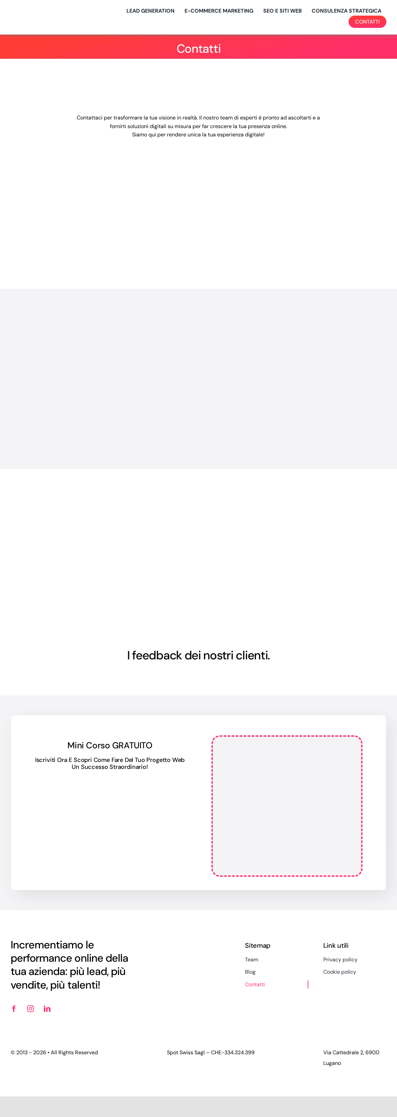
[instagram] (30, 1008)
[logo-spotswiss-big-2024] (44, 10)
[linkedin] (47, 1008)
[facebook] (14, 1008)
